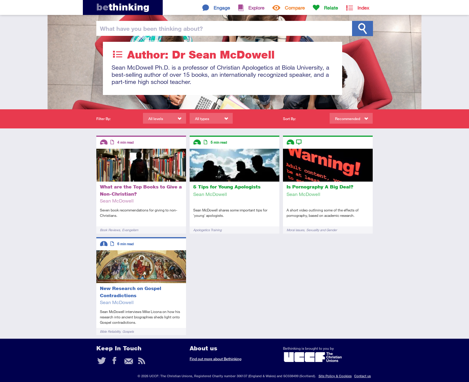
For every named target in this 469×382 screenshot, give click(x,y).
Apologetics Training (207, 230)
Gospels (128, 331)
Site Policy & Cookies (335, 376)
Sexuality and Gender (321, 230)
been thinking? (151, 28)
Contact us (362, 376)
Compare (295, 7)
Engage (222, 7)
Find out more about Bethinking (215, 359)
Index (363, 7)
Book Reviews (110, 230)
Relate (331, 7)
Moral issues (295, 230)
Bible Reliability (110, 331)
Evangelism (130, 230)
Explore (256, 7)
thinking (122, 7)
